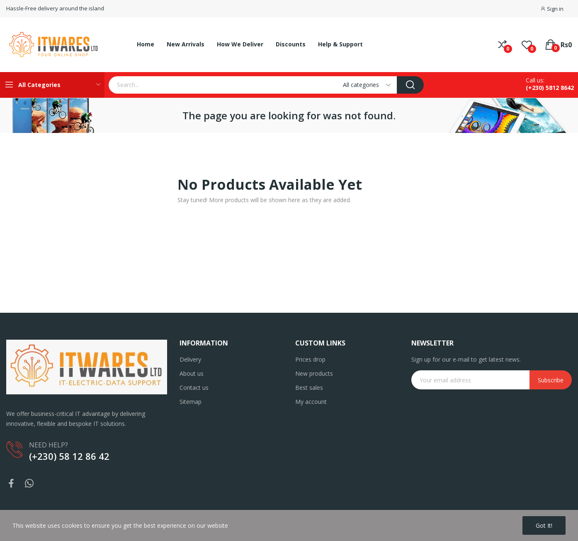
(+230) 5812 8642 (550, 88)
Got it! (544, 525)
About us (192, 373)
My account (311, 402)
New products (314, 373)
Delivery (190, 359)
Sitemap (191, 402)
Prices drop (310, 359)
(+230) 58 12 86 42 (69, 456)
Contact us (194, 387)
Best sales (309, 387)
